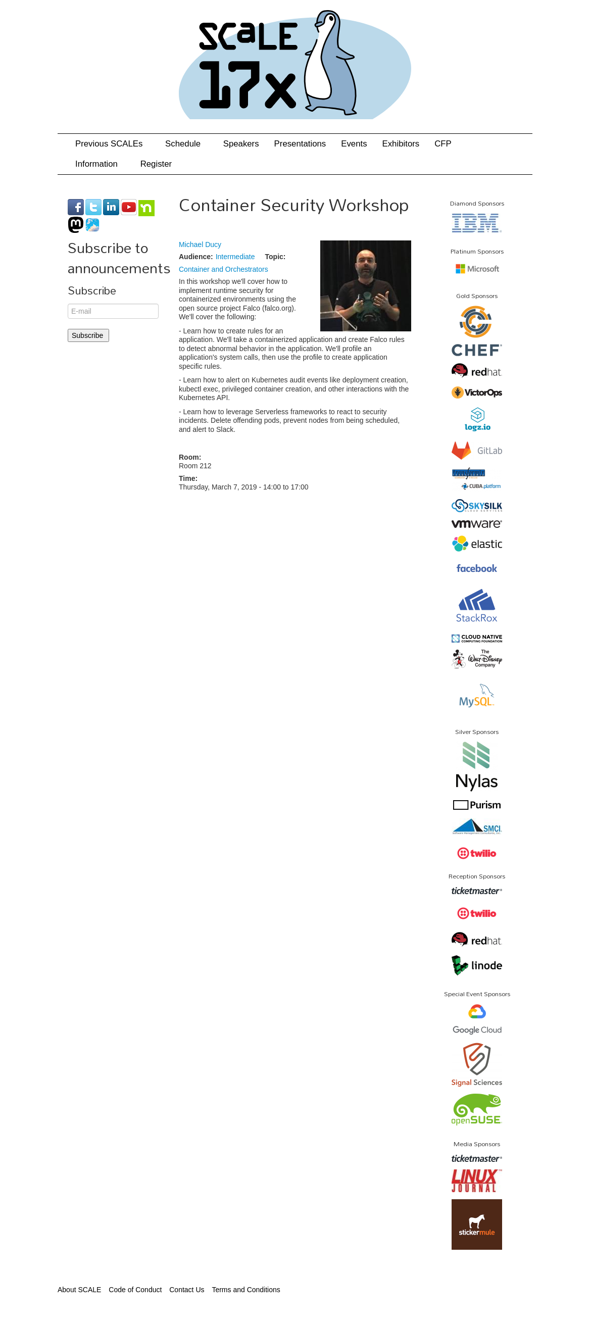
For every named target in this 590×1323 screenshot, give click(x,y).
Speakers (241, 144)
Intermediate (235, 257)
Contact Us (186, 1290)
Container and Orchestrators (223, 269)
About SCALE (79, 1290)
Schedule (186, 144)
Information (100, 164)
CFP (443, 144)
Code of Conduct (135, 1290)
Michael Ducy (200, 244)
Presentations (300, 144)
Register (156, 164)
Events (354, 144)
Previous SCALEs (112, 144)
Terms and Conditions (246, 1290)
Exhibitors (401, 144)
